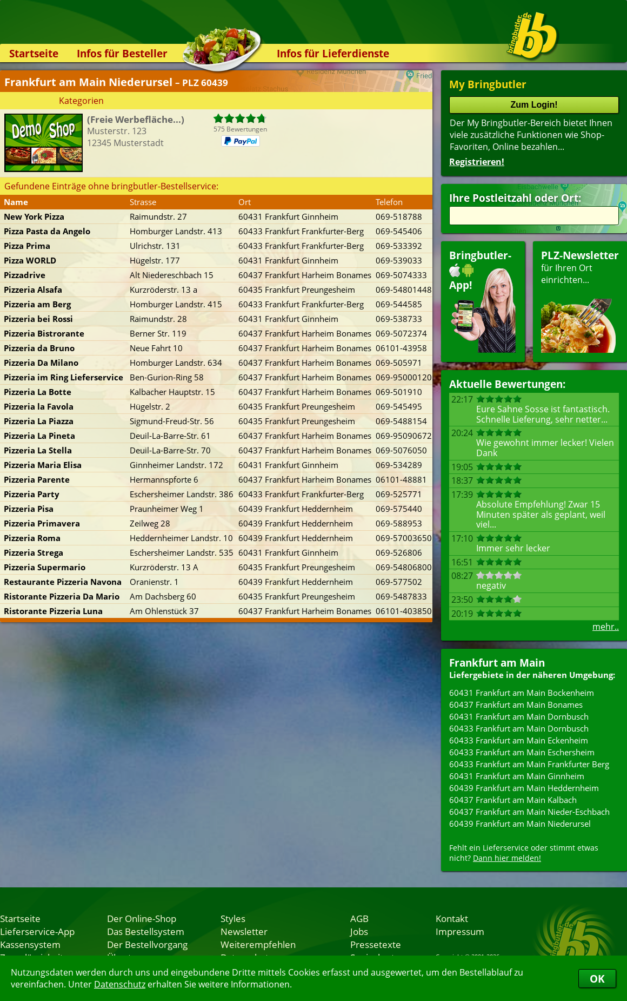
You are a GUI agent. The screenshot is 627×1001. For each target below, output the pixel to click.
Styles (233, 918)
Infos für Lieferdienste (333, 53)
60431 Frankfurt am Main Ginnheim (516, 775)
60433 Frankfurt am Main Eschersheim (522, 752)
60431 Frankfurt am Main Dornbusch (519, 716)
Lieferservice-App (37, 931)
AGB (359, 918)
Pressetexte (375, 944)
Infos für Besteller (122, 53)
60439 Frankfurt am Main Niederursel (520, 823)
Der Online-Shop (141, 918)
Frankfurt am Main (497, 662)
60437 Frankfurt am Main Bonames (516, 704)
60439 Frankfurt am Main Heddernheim (524, 787)
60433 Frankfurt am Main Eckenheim (518, 740)
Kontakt (452, 918)
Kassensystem (30, 944)
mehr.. (605, 627)
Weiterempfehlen (258, 944)
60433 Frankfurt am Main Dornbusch (519, 728)
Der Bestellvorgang (147, 944)
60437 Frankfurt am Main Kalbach (513, 799)
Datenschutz (119, 984)
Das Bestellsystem (145, 931)
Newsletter (244, 931)
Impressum (460, 931)
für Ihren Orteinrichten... (580, 300)
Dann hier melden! (507, 858)
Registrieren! (476, 162)
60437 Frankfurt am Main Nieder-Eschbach (529, 811)
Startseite (33, 53)
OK (597, 978)
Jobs (359, 931)
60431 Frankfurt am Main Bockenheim (521, 692)
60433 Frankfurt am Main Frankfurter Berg (529, 764)
